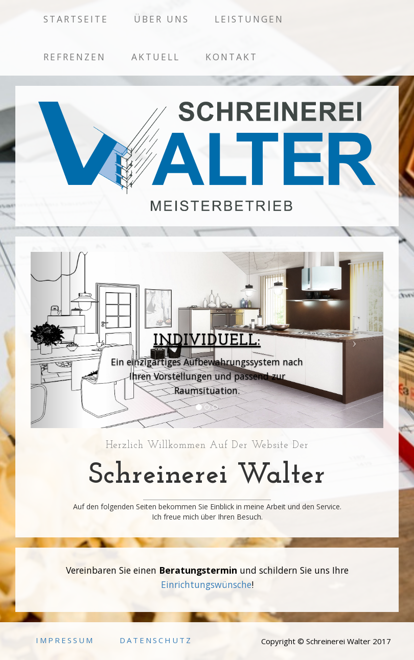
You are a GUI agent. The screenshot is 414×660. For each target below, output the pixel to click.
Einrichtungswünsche (206, 584)
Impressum (65, 640)
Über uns (161, 19)
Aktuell (155, 57)
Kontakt (231, 57)
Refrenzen (74, 57)
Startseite (75, 19)
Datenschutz (156, 640)
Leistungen (249, 19)
